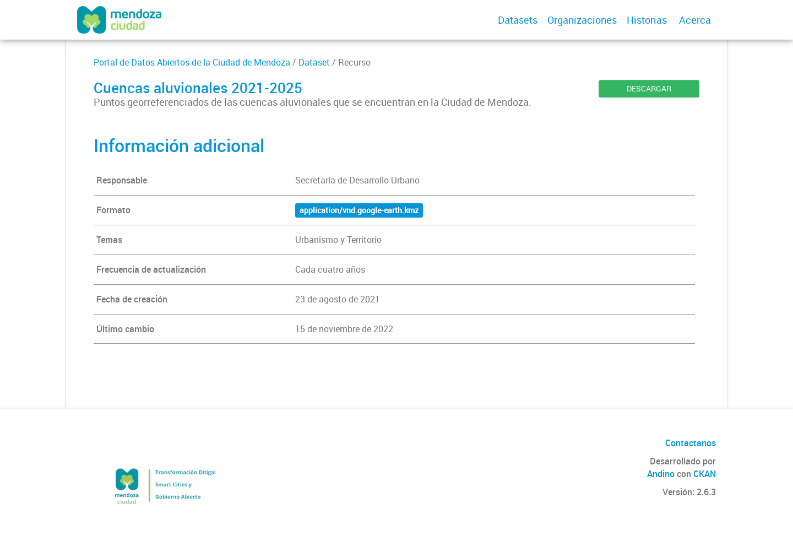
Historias (647, 19)
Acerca (695, 19)
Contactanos (690, 443)
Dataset (314, 62)
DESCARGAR (649, 88)
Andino (661, 474)
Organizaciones (582, 19)
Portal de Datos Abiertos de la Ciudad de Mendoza (192, 62)
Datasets (517, 19)
